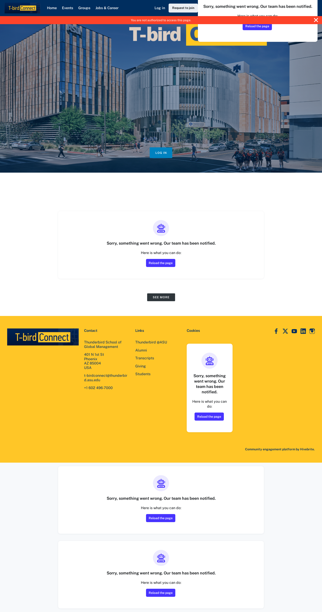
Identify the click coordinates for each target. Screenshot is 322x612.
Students (142, 374)
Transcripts (144, 358)
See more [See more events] (161, 297)
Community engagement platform (270, 449)
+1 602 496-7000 (98, 388)
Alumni (141, 350)
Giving (140, 366)
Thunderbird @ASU (151, 342)
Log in (160, 8)
